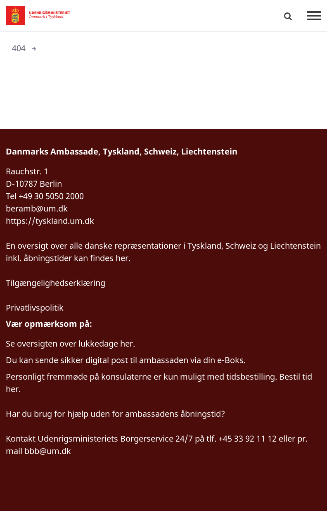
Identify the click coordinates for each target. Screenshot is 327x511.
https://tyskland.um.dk (50, 220)
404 (19, 48)
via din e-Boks (217, 360)
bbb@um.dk (47, 450)
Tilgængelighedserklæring (55, 282)
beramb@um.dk (37, 208)
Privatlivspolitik (35, 307)
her (126, 343)
